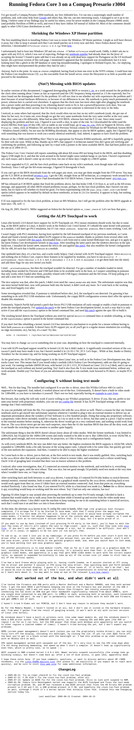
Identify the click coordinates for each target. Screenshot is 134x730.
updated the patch (45, 307)
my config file (66, 402)
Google (43, 17)
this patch (36, 239)
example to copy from (106, 394)
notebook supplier (78, 54)
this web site (48, 689)
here (69, 45)
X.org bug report (93, 583)
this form (53, 242)
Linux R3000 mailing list (40, 686)
